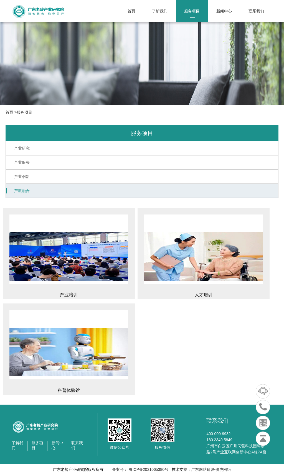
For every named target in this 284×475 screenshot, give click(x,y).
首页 (131, 13)
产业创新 (22, 176)
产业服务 (22, 162)
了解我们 (160, 13)
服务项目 (192, 13)
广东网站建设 (202, 469)
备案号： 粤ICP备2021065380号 (139, 469)
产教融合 (22, 190)
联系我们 (256, 13)
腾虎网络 (223, 469)
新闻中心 (224, 13)
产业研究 (22, 148)
